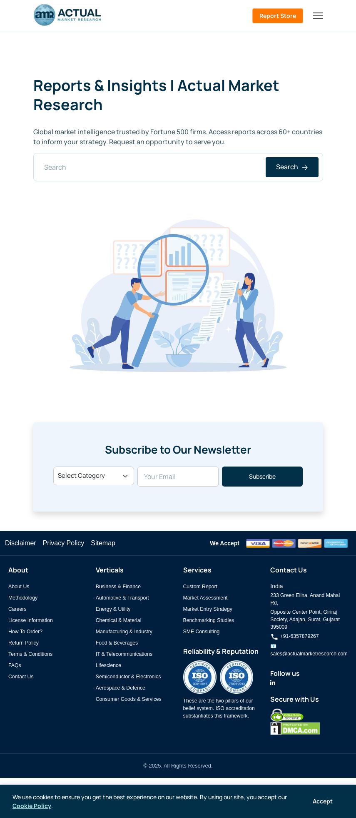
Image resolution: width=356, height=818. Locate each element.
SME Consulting (201, 632)
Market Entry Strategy (207, 609)
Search (292, 166)
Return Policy (23, 643)
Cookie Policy (31, 806)
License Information (30, 620)
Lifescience (108, 665)
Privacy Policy (64, 543)
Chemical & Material (119, 620)
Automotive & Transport (122, 598)
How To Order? (25, 632)
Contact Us (21, 677)
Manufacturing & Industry (124, 632)
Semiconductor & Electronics (128, 677)
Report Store (277, 16)
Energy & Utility (113, 609)
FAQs (14, 665)
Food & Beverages (117, 643)
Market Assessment (205, 598)
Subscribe (262, 476)
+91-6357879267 (294, 636)
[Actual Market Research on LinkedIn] (272, 683)
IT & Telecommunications (124, 654)
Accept (323, 801)
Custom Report (200, 587)
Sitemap (103, 543)
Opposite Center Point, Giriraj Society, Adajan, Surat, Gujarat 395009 (305, 619)
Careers (17, 609)
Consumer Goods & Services (129, 699)
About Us (18, 587)
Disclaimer (20, 543)
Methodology (22, 598)
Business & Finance (118, 587)
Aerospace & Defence (120, 688)
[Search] (178, 167)
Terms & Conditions (30, 654)
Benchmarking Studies (208, 620)
